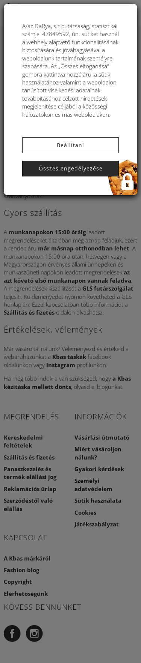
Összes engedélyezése (71, 168)
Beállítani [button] (70, 145)
